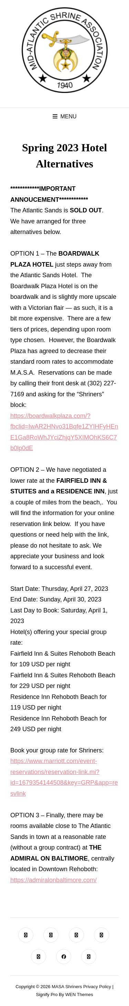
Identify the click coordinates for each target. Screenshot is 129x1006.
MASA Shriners (67, 986)
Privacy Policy (97, 986)
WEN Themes (79, 994)
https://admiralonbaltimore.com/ (53, 880)
